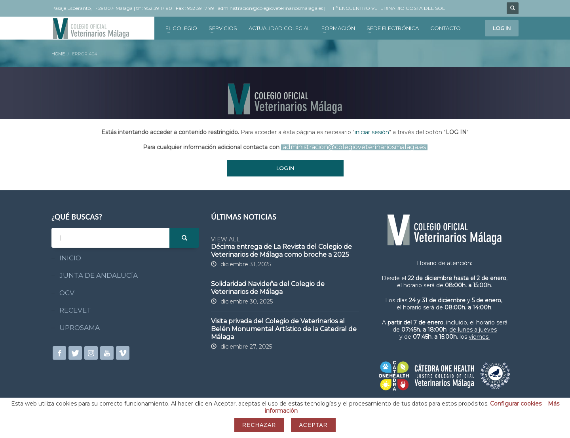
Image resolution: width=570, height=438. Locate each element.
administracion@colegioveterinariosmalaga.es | (272, 8)
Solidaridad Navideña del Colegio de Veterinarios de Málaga (268, 288)
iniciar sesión (372, 132)
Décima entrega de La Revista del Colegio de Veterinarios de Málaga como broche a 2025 (281, 250)
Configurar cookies (516, 403)
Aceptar (313, 425)
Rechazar (259, 425)
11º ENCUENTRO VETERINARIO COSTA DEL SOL (388, 8)
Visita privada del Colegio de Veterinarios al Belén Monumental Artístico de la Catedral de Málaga (284, 329)
